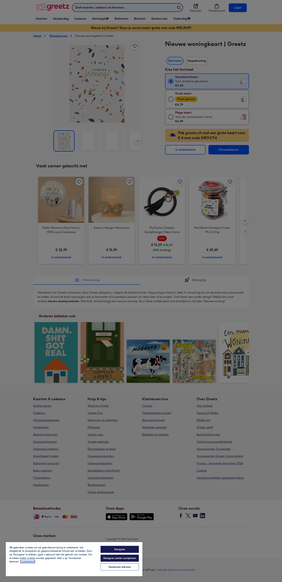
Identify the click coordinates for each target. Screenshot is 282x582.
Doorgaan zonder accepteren (119, 558)
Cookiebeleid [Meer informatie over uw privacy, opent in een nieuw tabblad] (28, 561)
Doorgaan (119, 549)
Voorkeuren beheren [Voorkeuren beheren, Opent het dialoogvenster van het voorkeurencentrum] (119, 567)
